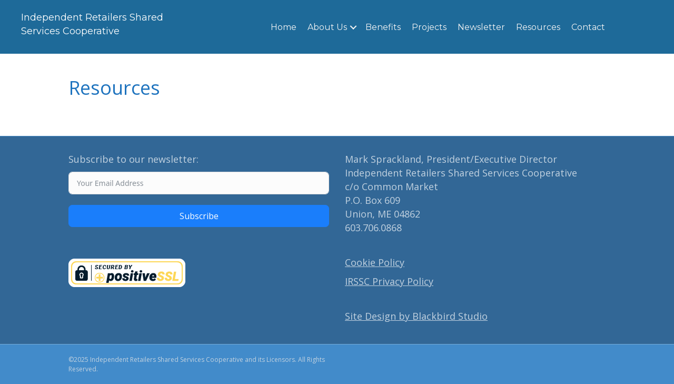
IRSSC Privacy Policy (389, 281)
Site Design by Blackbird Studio (416, 316)
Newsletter (481, 27)
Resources (538, 27)
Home (283, 27)
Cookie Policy (374, 262)
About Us (327, 27)
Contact (588, 27)
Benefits (383, 27)
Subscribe (199, 216)
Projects (429, 27)
